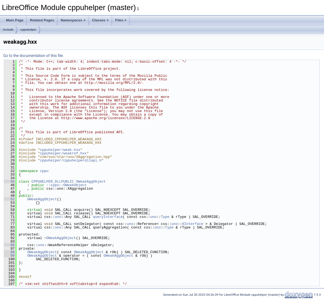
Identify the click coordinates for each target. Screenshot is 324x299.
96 (9, 245)
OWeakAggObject (91, 181)
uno (58, 216)
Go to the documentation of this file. (33, 55)
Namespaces (73, 20)
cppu (44, 170)
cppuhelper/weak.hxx (60, 149)
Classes (100, 20)
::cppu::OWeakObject (66, 185)
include (8, 29)
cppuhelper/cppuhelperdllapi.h (70, 160)
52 (9, 199)
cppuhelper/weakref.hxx (63, 153)
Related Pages (42, 20)
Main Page (14, 20)
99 (9, 255)
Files (121, 20)
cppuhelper (28, 29)
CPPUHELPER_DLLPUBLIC (53, 181)
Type (165, 216)
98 (9, 252)
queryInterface (108, 216)
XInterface (192, 223)
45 (9, 181)
